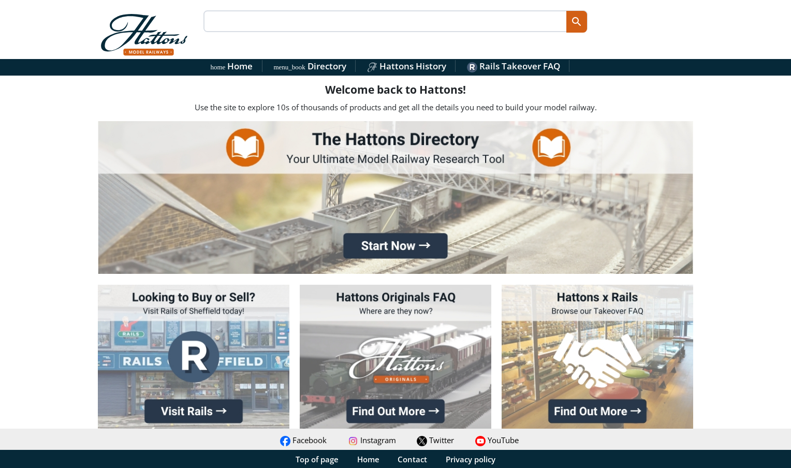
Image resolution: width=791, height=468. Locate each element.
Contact (412, 459)
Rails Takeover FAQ (513, 66)
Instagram (372, 440)
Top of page (317, 459)
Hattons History (406, 66)
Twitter (435, 440)
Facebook (303, 440)
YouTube (497, 440)
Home (232, 66)
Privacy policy (470, 459)
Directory (309, 66)
